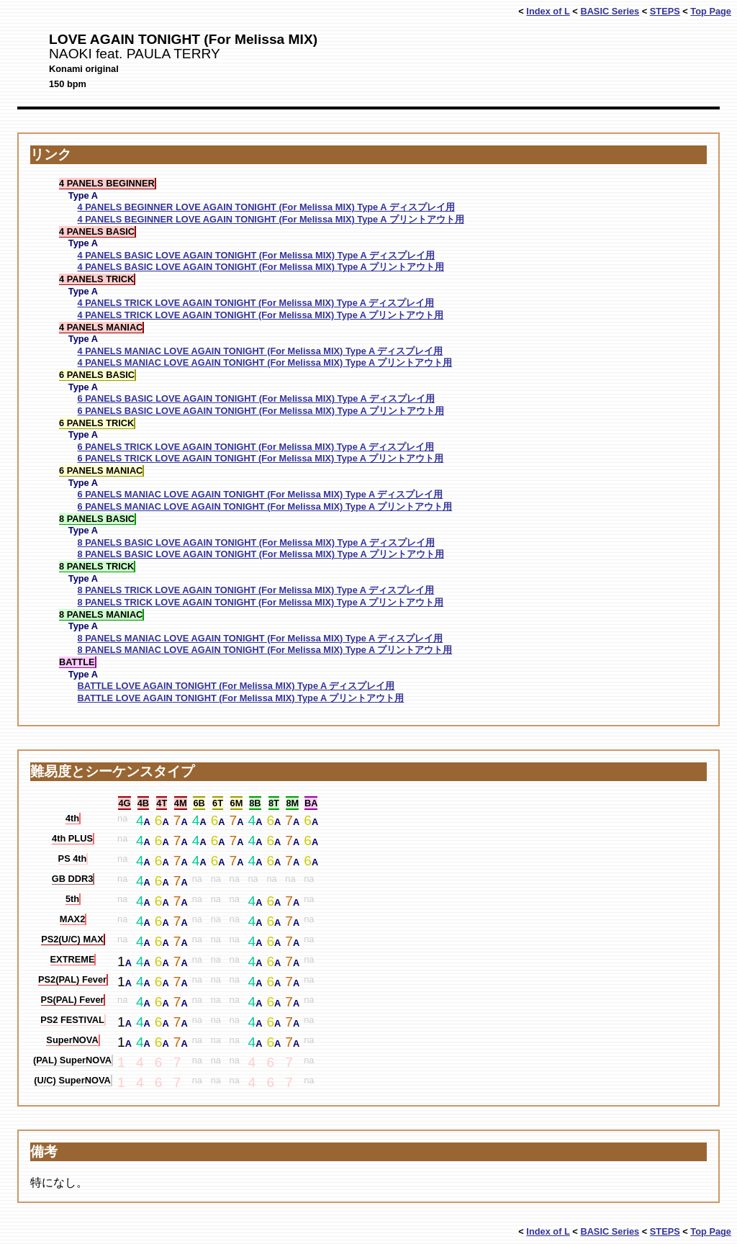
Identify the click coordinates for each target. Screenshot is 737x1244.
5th (72, 898)
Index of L (547, 11)
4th (72, 818)
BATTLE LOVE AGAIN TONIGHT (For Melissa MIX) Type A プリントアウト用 (241, 698)
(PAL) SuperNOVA (72, 1060)
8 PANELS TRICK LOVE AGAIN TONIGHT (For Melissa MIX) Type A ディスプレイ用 (256, 590)
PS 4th (72, 858)
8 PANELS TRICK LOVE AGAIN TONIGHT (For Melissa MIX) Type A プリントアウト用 (261, 602)
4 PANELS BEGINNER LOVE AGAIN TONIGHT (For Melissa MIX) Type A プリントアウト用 (271, 219)
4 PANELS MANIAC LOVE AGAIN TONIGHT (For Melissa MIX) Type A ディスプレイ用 (260, 351)
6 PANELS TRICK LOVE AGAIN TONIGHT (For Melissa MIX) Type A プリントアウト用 (261, 458)
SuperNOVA (72, 1040)
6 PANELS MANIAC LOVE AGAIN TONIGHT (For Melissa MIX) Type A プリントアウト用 (265, 506)
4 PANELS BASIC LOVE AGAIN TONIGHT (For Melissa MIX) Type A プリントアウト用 (261, 266)
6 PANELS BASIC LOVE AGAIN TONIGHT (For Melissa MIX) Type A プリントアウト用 (261, 410)
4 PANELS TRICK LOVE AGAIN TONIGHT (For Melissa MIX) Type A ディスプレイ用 (256, 302)
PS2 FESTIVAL (72, 1019)
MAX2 (73, 919)
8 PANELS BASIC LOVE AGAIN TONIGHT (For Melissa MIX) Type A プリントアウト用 (261, 554)
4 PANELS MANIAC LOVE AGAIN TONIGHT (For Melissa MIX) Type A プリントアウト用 (265, 362)
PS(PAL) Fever (72, 999)
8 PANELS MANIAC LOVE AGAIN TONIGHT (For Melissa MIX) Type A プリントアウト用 (265, 649)
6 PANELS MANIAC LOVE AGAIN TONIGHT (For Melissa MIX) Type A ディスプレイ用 (260, 494)
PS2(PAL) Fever (72, 979)
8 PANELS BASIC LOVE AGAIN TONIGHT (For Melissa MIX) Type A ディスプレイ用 (256, 542)
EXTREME (72, 959)
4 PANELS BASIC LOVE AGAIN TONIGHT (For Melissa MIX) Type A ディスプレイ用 (256, 255)
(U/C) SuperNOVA (72, 1080)
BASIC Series (609, 11)
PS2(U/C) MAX (72, 939)
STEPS (665, 11)
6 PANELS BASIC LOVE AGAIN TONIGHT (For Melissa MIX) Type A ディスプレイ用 (256, 398)
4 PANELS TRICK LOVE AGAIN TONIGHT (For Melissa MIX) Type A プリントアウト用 (261, 315)
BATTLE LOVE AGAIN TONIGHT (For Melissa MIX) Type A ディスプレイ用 (236, 685)
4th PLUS (72, 838)
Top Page (710, 11)
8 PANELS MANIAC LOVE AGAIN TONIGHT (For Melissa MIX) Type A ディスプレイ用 (260, 638)
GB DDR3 (73, 878)
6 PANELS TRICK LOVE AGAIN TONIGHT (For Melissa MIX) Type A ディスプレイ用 (256, 446)
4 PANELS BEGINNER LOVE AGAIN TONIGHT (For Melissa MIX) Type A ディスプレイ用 (266, 207)
